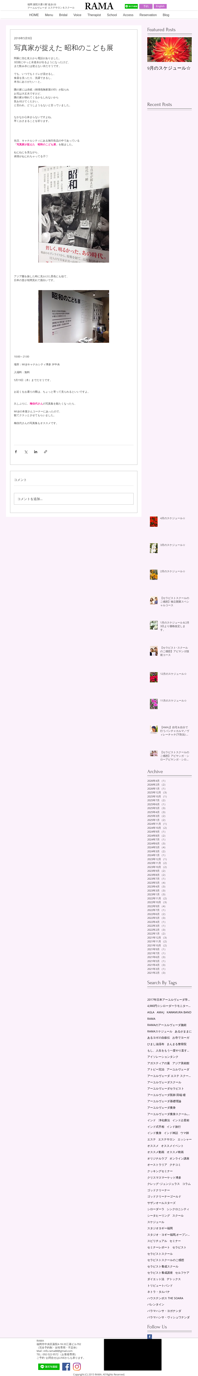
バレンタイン (155, 1304)
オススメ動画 (155, 1152)
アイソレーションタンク (162, 1057)
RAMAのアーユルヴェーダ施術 (166, 1025)
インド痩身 (154, 1133)
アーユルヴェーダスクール (164, 1082)
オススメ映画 (175, 1152)
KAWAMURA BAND (179, 1012)
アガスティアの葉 (158, 1063)
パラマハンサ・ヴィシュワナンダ (168, 1317)
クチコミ (175, 1165)
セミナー (175, 1241)
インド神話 (171, 1133)
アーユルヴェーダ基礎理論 (164, 1101)
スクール (178, 1215)
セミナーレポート (158, 1247)
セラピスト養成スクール (162, 1266)
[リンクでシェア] (45, 452)
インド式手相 (155, 1127)
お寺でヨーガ (180, 1037)
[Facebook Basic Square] (149, 1336)
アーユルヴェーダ (178, 1069)
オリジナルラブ (157, 1158)
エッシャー (185, 1139)
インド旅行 (174, 1127)
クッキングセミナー (160, 1171)
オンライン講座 (179, 1158)
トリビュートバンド (160, 1285)
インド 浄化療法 (158, 1120)
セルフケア (182, 1272)
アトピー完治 (155, 1069)
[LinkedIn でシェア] (36, 452)
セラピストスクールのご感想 (165, 1260)
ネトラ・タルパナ (158, 1292)
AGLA (150, 1012)
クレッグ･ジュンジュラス (163, 1184)
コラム (186, 1184)
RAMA (151, 1019)
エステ (151, 1139)
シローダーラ (155, 1209)
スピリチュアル (157, 1241)
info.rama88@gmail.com (58, 1351)
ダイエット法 (155, 1279)
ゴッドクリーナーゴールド (164, 1196)
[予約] (145, 6)
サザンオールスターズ (161, 1203)
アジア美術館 (180, 1063)
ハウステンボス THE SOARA (165, 1298)
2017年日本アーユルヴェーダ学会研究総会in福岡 (169, 999)
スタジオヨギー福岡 (160, 1228)
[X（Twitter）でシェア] (26, 452)
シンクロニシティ (178, 1209)
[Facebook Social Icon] (66, 1367)
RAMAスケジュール (159, 1031)
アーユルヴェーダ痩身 (161, 1107)
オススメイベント (172, 1146)
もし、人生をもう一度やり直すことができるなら (169, 1050)
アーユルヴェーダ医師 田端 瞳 (166, 1095)
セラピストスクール (160, 1254)
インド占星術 (180, 1120)
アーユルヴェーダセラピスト (165, 1088)
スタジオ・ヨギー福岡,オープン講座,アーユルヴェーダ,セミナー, (169, 1234)
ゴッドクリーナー (158, 1190)
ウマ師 (184, 1133)
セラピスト (179, 1247)
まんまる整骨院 (176, 1044)
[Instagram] (77, 1367)
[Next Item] (185, 49)
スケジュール (155, 1222)
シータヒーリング (158, 1215)
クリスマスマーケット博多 (164, 1177)
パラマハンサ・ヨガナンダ (164, 1311)
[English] (160, 6)
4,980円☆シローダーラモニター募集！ (169, 1006)
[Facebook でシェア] (16, 452)
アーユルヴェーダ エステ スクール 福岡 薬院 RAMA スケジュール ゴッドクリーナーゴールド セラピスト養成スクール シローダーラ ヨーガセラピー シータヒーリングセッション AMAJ (169, 1076)
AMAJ (160, 1012)
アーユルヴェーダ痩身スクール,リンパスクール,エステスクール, (169, 1114)
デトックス (174, 1279)
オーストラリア (157, 1165)
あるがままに (183, 1031)
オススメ (153, 1146)
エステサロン (166, 1139)
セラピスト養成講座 (160, 1272)
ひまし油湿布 (155, 1044)
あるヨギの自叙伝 (158, 1037)
